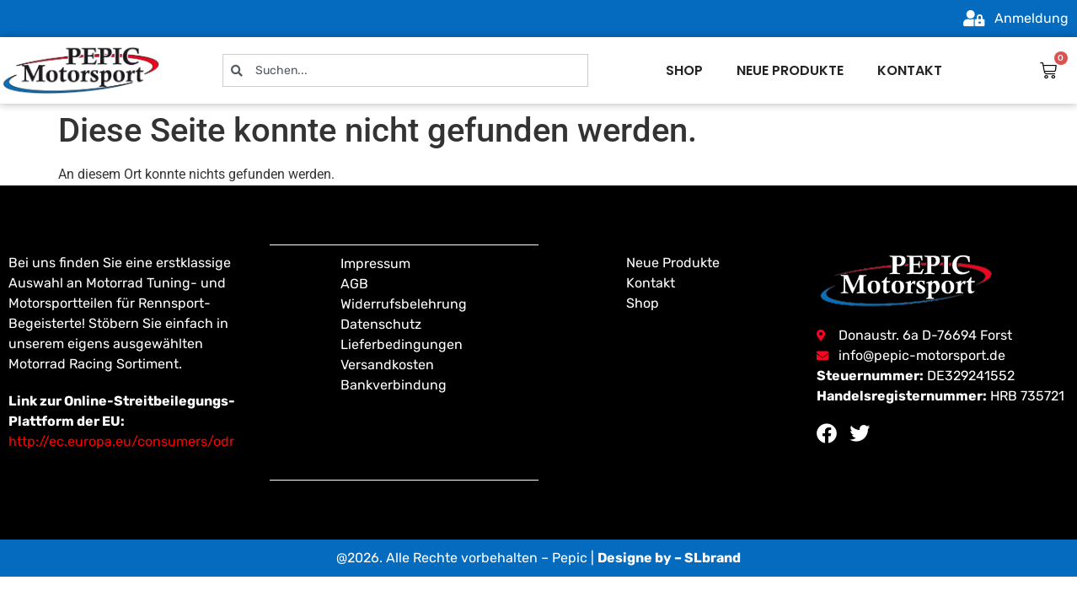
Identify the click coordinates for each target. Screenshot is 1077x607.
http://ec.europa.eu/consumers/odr (121, 441)
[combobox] (405, 70)
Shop (684, 70)
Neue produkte (790, 70)
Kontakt (909, 70)
